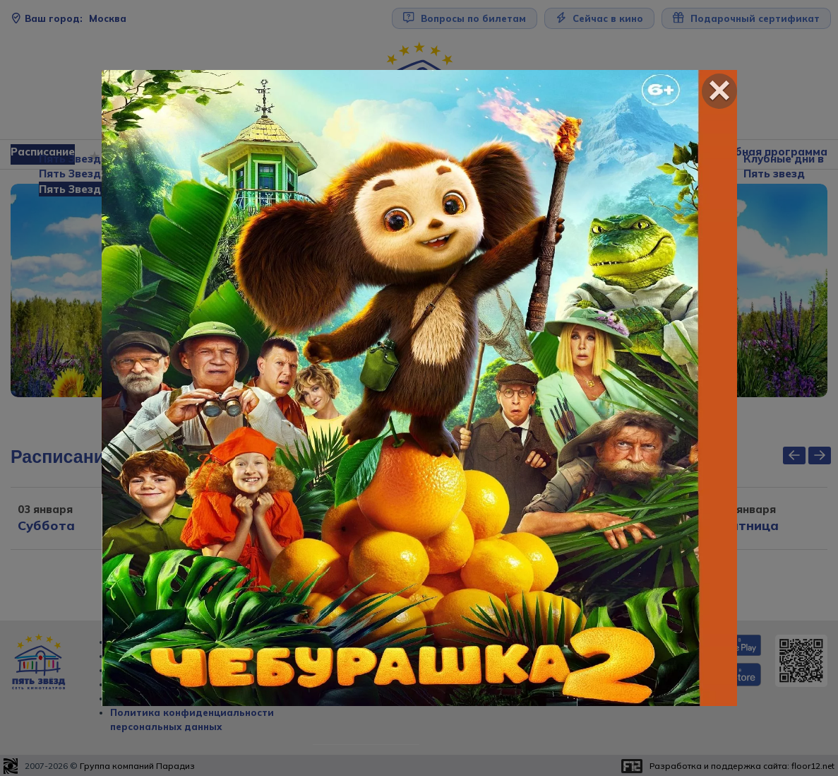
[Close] (719, 91)
